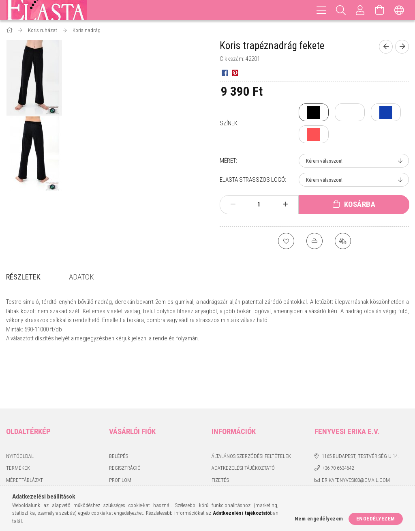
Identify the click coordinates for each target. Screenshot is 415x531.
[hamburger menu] (321, 10)
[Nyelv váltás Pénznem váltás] (399, 10)
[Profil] (360, 10)
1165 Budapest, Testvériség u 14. (360, 407)
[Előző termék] (386, 47)
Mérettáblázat (24, 431)
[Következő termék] (402, 47)
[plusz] (285, 204)
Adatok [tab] (81, 277)
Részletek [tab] (23, 277)
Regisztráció (125, 419)
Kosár (116, 443)
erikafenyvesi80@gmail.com (356, 431)
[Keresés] (341, 10)
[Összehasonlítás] (343, 241)
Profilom (120, 431)
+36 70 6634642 (338, 419)
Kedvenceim (123, 454)
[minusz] (233, 204)
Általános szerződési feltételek (251, 407)
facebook (319, 445)
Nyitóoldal (20, 407)
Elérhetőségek (230, 454)
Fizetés (220, 431)
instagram (335, 445)
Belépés (118, 407)
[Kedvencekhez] (286, 241)
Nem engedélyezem (319, 519)
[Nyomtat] (314, 241)
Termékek (18, 419)
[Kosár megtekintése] (379, 10)
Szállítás (222, 443)
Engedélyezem (375, 519)
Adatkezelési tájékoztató (243, 419)
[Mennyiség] (259, 204)
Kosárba (360, 204)
